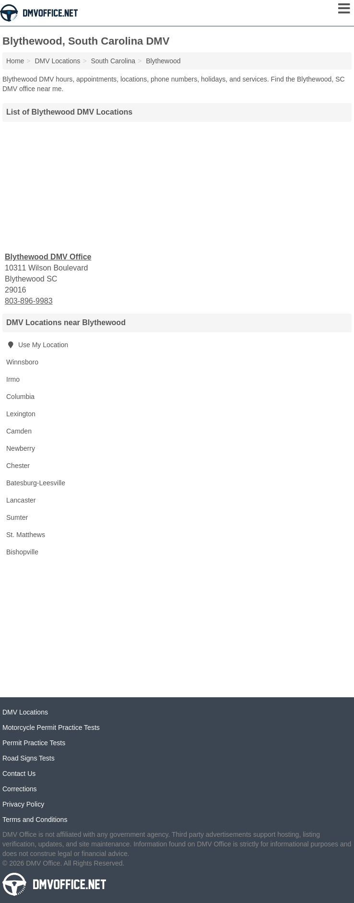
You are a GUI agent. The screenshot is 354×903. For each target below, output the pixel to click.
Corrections (19, 789)
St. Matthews (25, 535)
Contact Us (18, 773)
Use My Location (37, 345)
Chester (18, 465)
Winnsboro (22, 362)
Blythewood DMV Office (48, 257)
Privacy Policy (23, 804)
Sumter (17, 517)
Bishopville (22, 552)
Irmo (13, 379)
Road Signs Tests (28, 758)
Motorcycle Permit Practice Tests (51, 727)
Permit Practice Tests (33, 743)
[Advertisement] (177, 186)
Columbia (20, 396)
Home (15, 61)
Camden (19, 431)
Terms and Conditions (34, 819)
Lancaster (20, 500)
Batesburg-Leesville (35, 483)
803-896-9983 (29, 301)
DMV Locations (25, 712)
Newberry (20, 448)
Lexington (20, 414)
